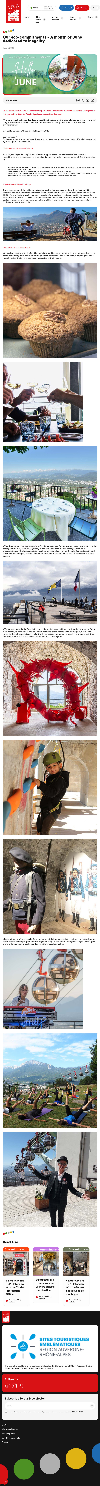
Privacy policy (8, 1433)
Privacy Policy (77, 1412)
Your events (75, 18)
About (93, 17)
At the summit (57, 18)
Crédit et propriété (11, 1438)
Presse (5, 1442)
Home (26, 17)
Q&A (4, 1425)
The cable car (41, 19)
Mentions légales (10, 1429)
